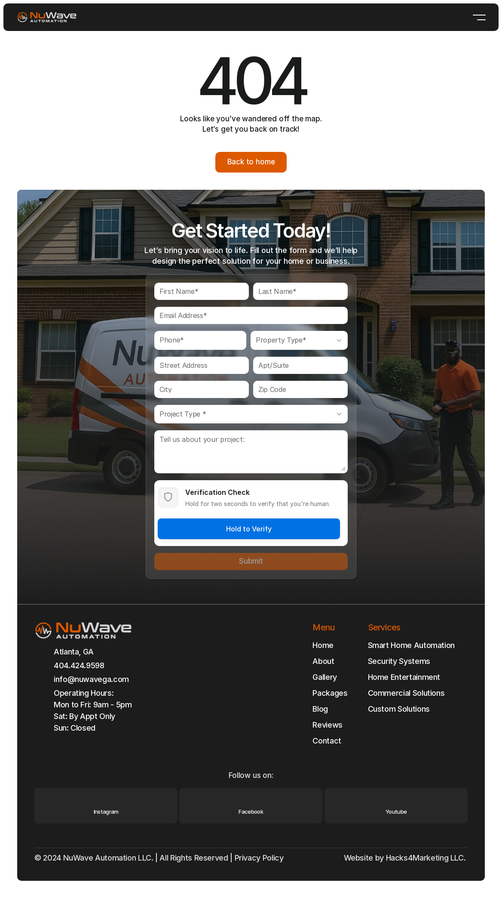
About (323, 661)
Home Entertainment (404, 677)
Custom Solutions (399, 708)
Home (323, 645)
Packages (329, 692)
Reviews (327, 724)
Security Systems (399, 661)
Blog (320, 708)
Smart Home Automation (411, 645)
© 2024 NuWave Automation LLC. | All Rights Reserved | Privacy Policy (159, 857)
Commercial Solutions (406, 692)
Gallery (324, 677)
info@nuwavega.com (91, 679)
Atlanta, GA (74, 651)
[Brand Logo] (47, 17)
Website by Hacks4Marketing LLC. (406, 857)
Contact (326, 740)
